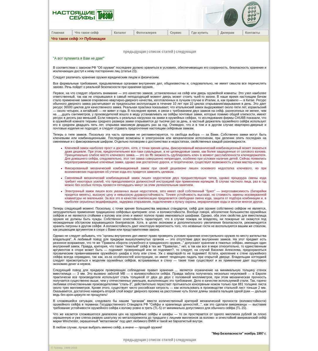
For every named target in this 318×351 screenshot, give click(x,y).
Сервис (176, 32)
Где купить (200, 32)
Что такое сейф (87, 32)
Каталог (120, 32)
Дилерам (227, 32)
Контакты (252, 32)
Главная (58, 32)
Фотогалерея (146, 32)
